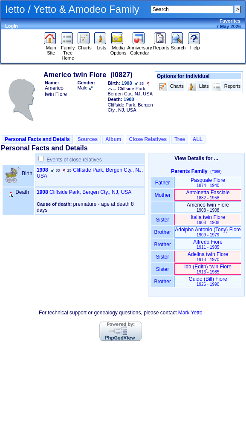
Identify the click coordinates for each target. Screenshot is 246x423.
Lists (101, 45)
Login (11, 26)
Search (178, 45)
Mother (162, 195)
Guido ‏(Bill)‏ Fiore (208, 281)
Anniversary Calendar (139, 48)
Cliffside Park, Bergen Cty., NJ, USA (90, 192)
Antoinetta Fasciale (208, 195)
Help (195, 45)
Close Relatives (148, 139)
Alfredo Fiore (208, 244)
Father (162, 183)
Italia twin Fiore (208, 219)
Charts (85, 45)
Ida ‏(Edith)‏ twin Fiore (208, 269)
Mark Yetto (190, 313)
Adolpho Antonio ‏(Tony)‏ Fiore (208, 232)
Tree (179, 139)
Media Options (118, 48)
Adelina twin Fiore (208, 256)
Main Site (51, 48)
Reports (161, 45)
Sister (162, 220)
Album (113, 139)
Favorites (230, 20)
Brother (162, 232)
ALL (198, 139)
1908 (42, 170)
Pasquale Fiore (208, 182)
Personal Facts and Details (37, 139)
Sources (88, 139)
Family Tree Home (68, 50)
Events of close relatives (73, 160)
